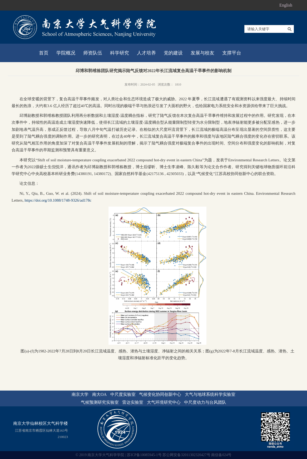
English (285, 5)
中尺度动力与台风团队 (205, 402)
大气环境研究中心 (164, 402)
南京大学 (80, 394)
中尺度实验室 (123, 394)
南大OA (99, 394)
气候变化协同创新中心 (160, 394)
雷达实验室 (132, 402)
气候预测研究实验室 (100, 402)
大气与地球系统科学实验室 (210, 394)
